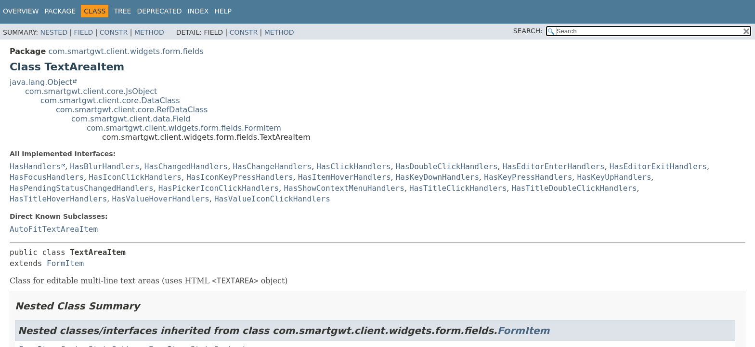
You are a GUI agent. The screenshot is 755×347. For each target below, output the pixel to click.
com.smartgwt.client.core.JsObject (91, 91)
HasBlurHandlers (105, 166)
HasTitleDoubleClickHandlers (574, 188)
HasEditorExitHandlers (658, 166)
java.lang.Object (41, 82)
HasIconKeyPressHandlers (239, 177)
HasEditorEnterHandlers (554, 166)
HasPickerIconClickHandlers (218, 188)
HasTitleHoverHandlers (58, 198)
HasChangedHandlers (186, 166)
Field (83, 32)
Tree (122, 11)
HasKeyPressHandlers (528, 177)
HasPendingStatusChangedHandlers (82, 188)
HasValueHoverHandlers (160, 198)
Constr (114, 32)
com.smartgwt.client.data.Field (131, 118)
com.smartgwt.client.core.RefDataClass (132, 109)
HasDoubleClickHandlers (447, 166)
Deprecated (159, 11)
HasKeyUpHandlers (614, 177)
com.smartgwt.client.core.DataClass (110, 100)
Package (60, 11)
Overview (21, 11)
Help (223, 11)
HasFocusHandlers (47, 177)
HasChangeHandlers (272, 166)
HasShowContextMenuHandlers (344, 188)
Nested (53, 32)
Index (198, 11)
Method (149, 32)
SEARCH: (528, 31)
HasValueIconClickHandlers (272, 198)
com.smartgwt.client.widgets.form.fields (125, 51)
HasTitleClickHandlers (458, 188)
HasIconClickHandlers (135, 177)
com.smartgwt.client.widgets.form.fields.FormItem (184, 128)
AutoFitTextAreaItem (54, 229)
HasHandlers (35, 166)
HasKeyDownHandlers (437, 177)
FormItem (65, 263)
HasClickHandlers (353, 166)
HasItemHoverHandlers (344, 177)
